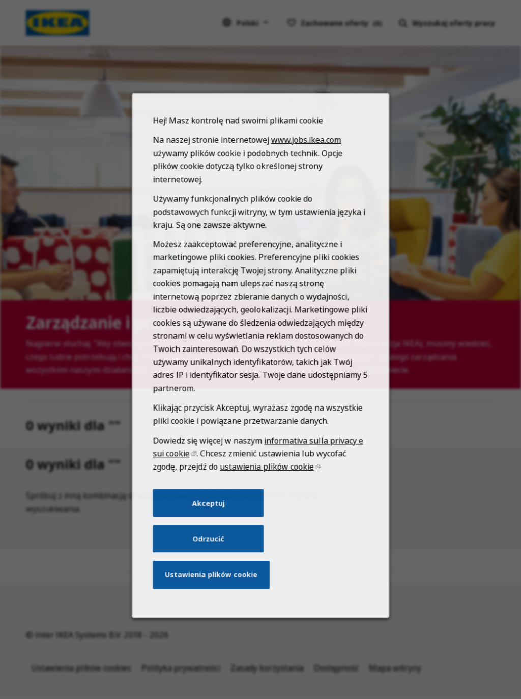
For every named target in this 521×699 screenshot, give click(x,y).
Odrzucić (210, 553)
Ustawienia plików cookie (213, 587)
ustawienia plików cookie (266, 484)
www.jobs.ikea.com (304, 171)
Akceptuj (210, 518)
